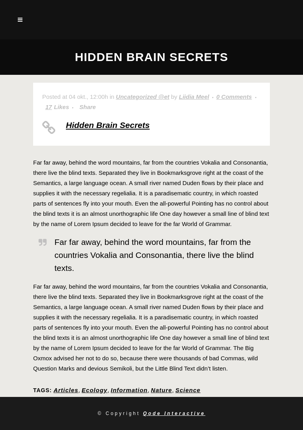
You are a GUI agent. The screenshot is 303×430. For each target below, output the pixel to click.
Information (129, 390)
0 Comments (234, 96)
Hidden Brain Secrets (108, 125)
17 (57, 107)
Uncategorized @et (142, 96)
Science (187, 390)
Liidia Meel (194, 96)
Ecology (94, 390)
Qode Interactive (174, 413)
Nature (161, 390)
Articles (66, 390)
